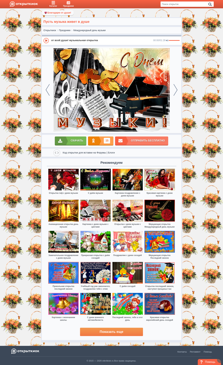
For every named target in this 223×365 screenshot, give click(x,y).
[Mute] (167, 40)
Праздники (64, 30)
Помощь (208, 352)
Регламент (195, 352)
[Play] (46, 40)
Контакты (182, 352)
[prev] (48, 89)
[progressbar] (174, 40)
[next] (175, 89)
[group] (111, 40)
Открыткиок (50, 30)
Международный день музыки (89, 30)
